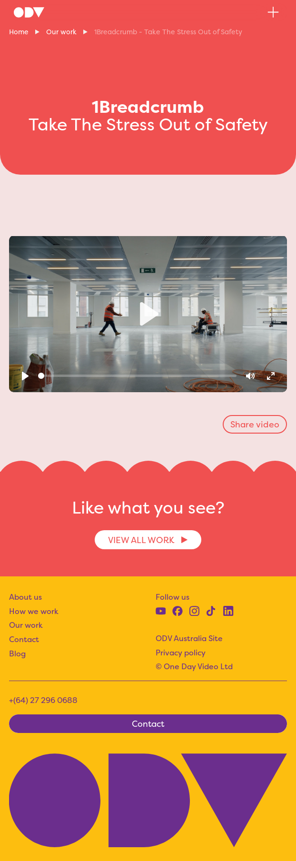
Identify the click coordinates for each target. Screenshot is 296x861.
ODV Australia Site (189, 638)
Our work (61, 32)
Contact (24, 639)
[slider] (137, 375)
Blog (17, 653)
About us (25, 597)
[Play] (25, 375)
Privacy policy (181, 652)
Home (19, 32)
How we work (34, 611)
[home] (29, 12)
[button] (273, 12)
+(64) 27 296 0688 (43, 700)
